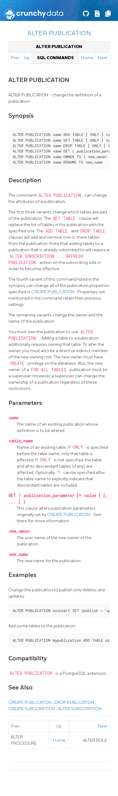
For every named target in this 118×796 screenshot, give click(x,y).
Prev (15, 57)
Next (102, 57)
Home (87, 57)
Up (27, 57)
